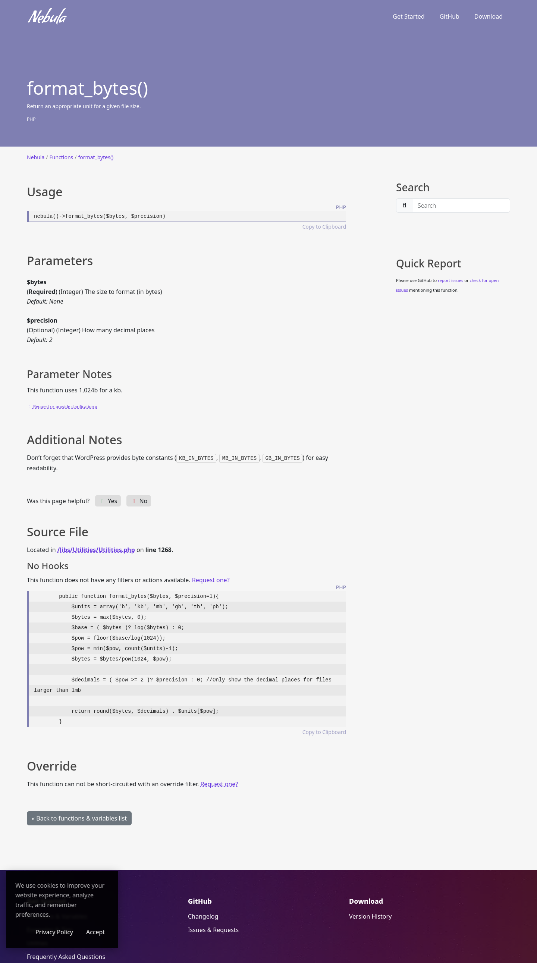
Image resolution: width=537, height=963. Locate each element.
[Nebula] (47, 16)
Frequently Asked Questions (66, 956)
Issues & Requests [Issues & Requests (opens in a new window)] (213, 929)
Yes (108, 500)
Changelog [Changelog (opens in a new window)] (203, 916)
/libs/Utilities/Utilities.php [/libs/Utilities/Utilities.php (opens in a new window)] (96, 549)
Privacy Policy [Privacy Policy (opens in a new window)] (100, 932)
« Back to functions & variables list (79, 818)
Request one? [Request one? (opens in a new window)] (211, 579)
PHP (31, 119)
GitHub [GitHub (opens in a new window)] (449, 16)
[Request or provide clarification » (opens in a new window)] (62, 406)
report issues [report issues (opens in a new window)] (450, 280)
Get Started (408, 16)
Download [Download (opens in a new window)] (488, 16)
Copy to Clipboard (324, 226)
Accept (141, 932)
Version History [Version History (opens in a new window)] (370, 916)
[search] (461, 205)
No (138, 500)
